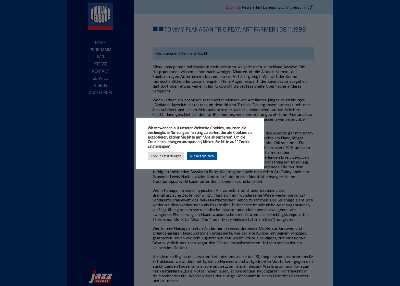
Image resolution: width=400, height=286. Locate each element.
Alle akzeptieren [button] (202, 156)
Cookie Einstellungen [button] (166, 156)
